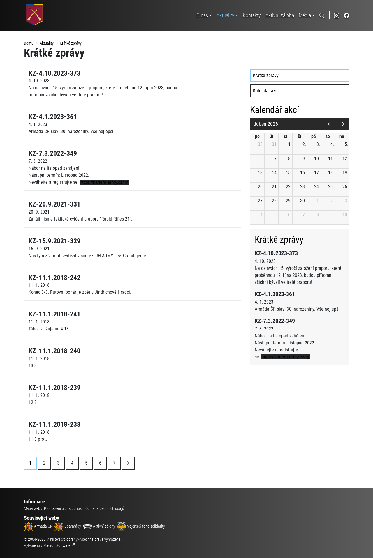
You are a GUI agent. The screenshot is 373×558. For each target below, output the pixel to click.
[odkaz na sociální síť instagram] (336, 15)
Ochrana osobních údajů (104, 508)
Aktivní (279, 15)
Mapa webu (33, 508)
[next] (343, 124)
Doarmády (67, 526)
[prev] (329, 124)
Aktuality (225, 15)
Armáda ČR (38, 526)
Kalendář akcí (266, 90)
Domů (29, 43)
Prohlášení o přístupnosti (64, 508)
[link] (104, 182)
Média (305, 15)
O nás (202, 15)
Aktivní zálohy (99, 526)
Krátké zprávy (71, 43)
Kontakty (252, 15)
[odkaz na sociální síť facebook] (346, 15)
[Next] (128, 463)
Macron (56, 545)
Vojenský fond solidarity (141, 526)
